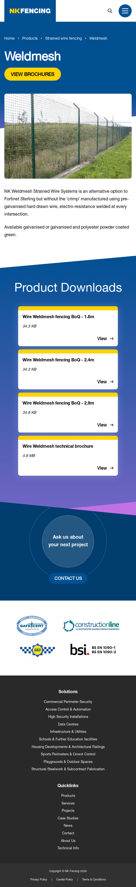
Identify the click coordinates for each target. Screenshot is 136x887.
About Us (68, 841)
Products (30, 38)
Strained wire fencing (63, 38)
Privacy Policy (38, 879)
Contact (68, 833)
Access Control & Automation (68, 709)
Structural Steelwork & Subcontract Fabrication (68, 769)
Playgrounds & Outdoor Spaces (68, 762)
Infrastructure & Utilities (68, 732)
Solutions (68, 692)
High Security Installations (68, 717)
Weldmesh (98, 38)
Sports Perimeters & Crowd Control (68, 754)
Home (9, 38)
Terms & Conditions (94, 879)
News (68, 825)
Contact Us (68, 578)
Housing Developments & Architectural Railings (68, 747)
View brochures (32, 74)
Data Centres (68, 724)
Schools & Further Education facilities (68, 739)
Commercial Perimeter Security (68, 702)
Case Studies (68, 818)
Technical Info (68, 848)
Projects (68, 811)
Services (68, 803)
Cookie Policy (64, 879)
